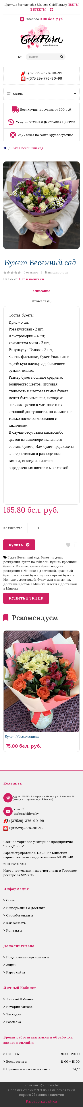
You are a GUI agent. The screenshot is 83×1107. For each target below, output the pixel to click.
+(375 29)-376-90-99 (44, 73)
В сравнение (76, 545)
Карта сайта (15, 972)
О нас (10, 900)
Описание (41, 291)
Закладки (13, 1014)
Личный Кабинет (20, 999)
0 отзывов (31, 272)
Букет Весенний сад (27, 148)
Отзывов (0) (42, 301)
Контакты (14, 930)
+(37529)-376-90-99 (26, 820)
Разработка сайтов (41, 1101)
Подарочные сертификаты (27, 957)
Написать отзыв (56, 272)
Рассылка (13, 1022)
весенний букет (26, 575)
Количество (13, 528)
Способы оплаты (19, 915)
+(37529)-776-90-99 (26, 828)
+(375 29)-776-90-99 (44, 78)
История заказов (19, 1007)
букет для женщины (53, 580)
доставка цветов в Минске (24, 584)
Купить (16, 545)
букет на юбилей (34, 562)
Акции (11, 965)
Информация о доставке (25, 908)
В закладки (68, 545)
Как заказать (16, 923)
